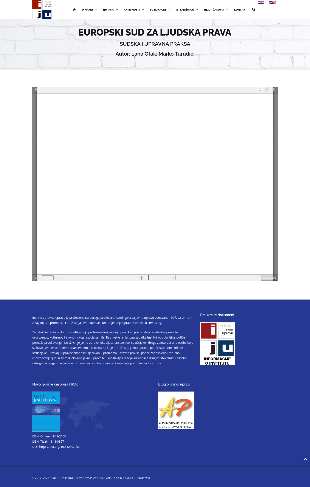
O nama (90, 9)
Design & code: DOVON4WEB (131, 478)
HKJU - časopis (216, 9)
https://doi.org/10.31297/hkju (60, 447)
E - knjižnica (187, 9)
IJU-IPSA (111, 9)
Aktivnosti (134, 9)
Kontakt (240, 9)
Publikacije (161, 9)
